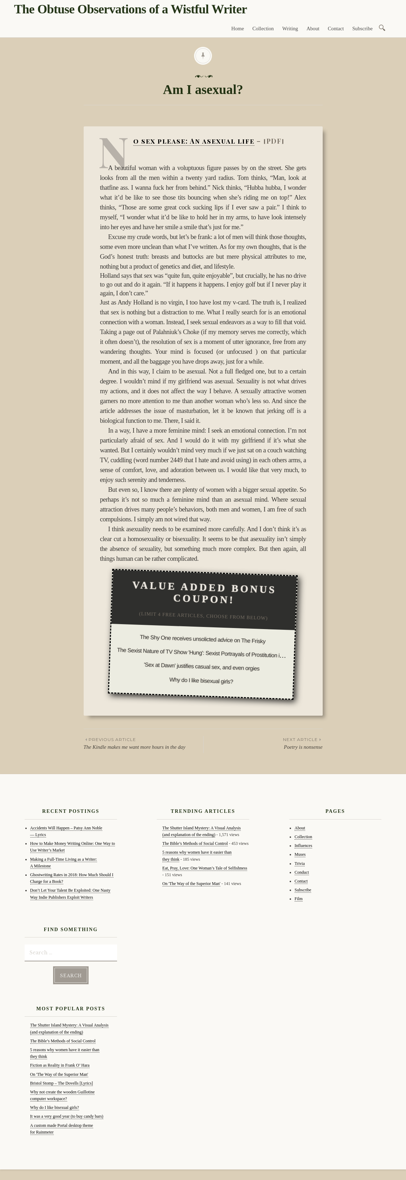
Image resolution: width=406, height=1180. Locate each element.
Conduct (302, 872)
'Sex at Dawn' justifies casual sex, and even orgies (202, 666)
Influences (303, 845)
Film (299, 898)
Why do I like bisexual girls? (201, 680)
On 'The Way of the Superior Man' (59, 1074)
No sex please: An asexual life (193, 141)
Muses (300, 854)
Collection (263, 28)
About (313, 28)
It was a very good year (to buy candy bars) (66, 1116)
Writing (290, 28)
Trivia (300, 863)
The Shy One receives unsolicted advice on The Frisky (203, 639)
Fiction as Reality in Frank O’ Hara (60, 1065)
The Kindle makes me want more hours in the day (143, 742)
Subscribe (362, 28)
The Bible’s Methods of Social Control (63, 1040)
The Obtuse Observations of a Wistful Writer (130, 9)
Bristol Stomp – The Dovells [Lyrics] (61, 1083)
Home (237, 28)
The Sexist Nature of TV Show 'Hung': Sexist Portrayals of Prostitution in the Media (212, 653)
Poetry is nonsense (263, 742)
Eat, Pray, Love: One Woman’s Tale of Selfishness (204, 868)
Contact (336, 28)
